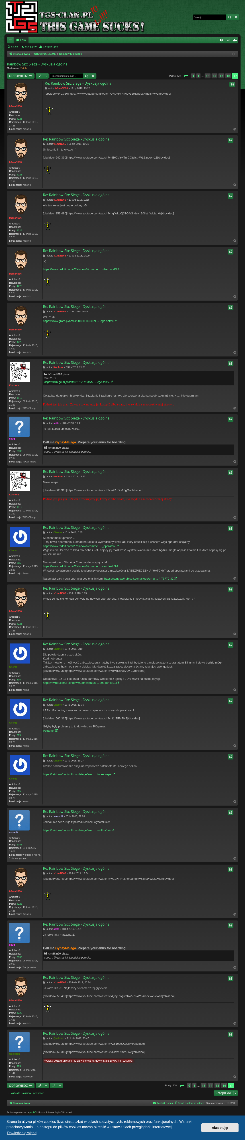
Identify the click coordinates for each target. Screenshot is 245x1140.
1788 (19, 844)
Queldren (14, 1053)
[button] (186, 76)
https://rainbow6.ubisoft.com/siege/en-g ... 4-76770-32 (139, 578)
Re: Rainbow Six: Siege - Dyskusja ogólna (78, 83)
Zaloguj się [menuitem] (229, 41)
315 (19, 563)
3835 (19, 451)
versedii (13, 832)
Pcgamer (49, 730)
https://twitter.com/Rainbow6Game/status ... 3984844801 (79, 682)
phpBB (32, 1112)
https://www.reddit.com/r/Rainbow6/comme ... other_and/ (79, 269)
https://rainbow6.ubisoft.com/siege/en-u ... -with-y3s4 (76, 830)
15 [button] (221, 76)
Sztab (23, 68)
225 (19, 1066)
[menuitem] (221, 40)
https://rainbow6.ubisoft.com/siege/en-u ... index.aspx (77, 774)
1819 (19, 398)
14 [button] (214, 76)
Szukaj (14, 46)
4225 (19, 118)
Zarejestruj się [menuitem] (235, 41)
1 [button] (198, 76)
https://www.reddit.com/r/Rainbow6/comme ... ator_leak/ (79, 566)
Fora (23, 40)
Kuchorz (14, 385)
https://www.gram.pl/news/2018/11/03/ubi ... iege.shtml (78, 321)
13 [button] (207, 76)
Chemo (13, 550)
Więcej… (11, 41)
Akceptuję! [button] (220, 1128)
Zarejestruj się (50, 46)
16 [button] (228, 76)
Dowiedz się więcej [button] (22, 1133)
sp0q (12, 438)
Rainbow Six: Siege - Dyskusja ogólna (37, 64)
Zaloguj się (31, 46)
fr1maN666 (15, 106)
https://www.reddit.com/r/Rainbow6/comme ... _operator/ (79, 546)
